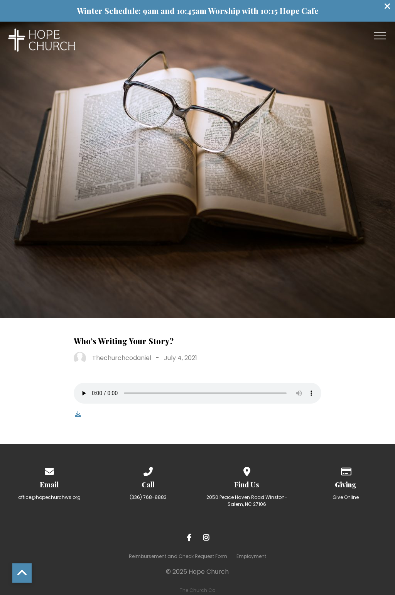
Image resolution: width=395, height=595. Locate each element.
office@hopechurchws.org (49, 497)
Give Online (346, 497)
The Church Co (197, 590)
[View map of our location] (246, 470)
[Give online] (345, 470)
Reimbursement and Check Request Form (178, 556)
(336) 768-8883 (148, 497)
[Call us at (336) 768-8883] (148, 470)
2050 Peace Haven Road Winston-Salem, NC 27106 (246, 500)
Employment (251, 556)
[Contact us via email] (49, 470)
